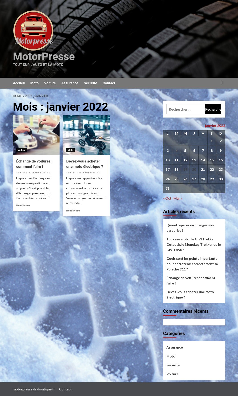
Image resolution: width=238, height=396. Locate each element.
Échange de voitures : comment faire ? (190, 280)
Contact (109, 83)
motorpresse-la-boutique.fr (34, 389)
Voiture (50, 83)
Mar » (177, 198)
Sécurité (90, 83)
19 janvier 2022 (86, 172)
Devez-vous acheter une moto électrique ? (190, 294)
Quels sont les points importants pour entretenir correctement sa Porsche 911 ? (192, 263)
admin (21, 172)
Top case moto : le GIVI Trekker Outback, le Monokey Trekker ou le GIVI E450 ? (193, 244)
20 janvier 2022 (36, 172)
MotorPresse (44, 56)
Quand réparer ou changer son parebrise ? (190, 227)
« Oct (167, 198)
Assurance (69, 83)
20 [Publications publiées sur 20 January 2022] (194, 169)
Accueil (19, 83)
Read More (23, 205)
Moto (34, 83)
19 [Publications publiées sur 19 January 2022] (185, 169)
